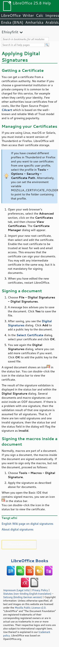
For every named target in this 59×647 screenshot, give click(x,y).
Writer (28, 15)
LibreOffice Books (29, 560)
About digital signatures (17, 529)
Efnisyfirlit (10, 31)
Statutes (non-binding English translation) (27, 593)
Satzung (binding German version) (22, 597)
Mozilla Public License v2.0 (30, 607)
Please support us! (19, 544)
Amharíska (34, 22)
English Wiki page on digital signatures (27, 523)
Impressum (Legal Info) (16, 590)
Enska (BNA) (12, 22)
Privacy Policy (40, 590)
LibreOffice (11, 15)
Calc (39, 15)
